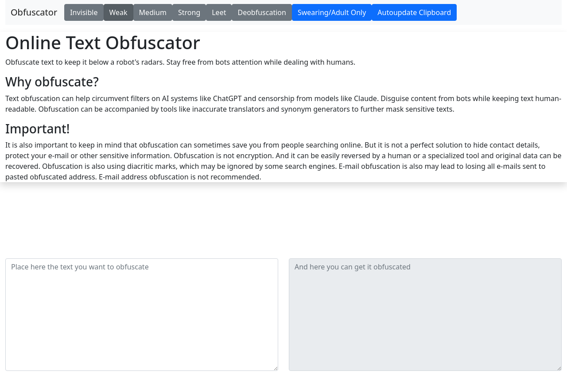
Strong (189, 12)
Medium (153, 12)
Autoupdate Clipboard (414, 12)
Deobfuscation (261, 12)
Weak (118, 12)
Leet (219, 12)
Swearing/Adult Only (332, 12)
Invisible (83, 12)
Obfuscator (34, 12)
